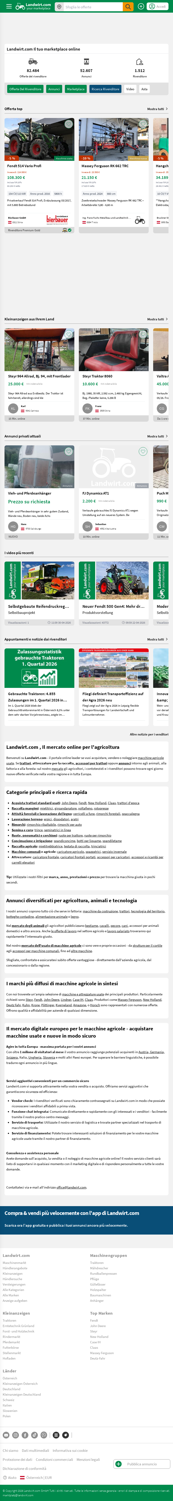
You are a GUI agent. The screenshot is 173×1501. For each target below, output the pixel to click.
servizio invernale (114, 851)
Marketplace (75, 89)
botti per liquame (89, 840)
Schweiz (8, 1399)
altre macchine (81, 950)
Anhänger (97, 1300)
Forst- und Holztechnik (18, 1331)
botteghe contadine (20, 916)
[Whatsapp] (44, 1435)
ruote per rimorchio (97, 835)
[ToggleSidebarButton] (9, 6)
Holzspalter (98, 1289)
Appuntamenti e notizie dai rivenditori (36, 639)
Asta (144, 89)
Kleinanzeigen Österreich (20, 1383)
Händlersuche (12, 1279)
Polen (7, 1416)
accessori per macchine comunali (35, 950)
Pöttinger (47, 1005)
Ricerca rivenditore (105, 89)
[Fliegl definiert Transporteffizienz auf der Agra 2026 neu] (114, 687)
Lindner (66, 999)
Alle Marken (11, 1295)
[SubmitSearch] (128, 6)
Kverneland (64, 1005)
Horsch (95, 1005)
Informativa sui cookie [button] (70, 1450)
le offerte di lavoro (64, 931)
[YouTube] (6, 1435)
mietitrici (46, 808)
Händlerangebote (15, 1268)
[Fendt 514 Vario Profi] (39, 175)
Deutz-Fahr (97, 1358)
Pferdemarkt (11, 1342)
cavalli (104, 925)
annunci (54, 89)
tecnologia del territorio (147, 911)
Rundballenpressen (103, 1273)
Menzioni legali (88, 1459)
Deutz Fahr (13, 1005)
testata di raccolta (77, 846)
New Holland (97, 802)
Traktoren (97, 1262)
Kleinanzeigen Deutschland (22, 1394)
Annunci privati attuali (23, 436)
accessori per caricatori (113, 857)
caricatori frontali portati (78, 857)
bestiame (91, 925)
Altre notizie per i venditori (149, 734)
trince (38, 830)
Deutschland (11, 1389)
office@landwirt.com (71, 1187)
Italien (7, 1405)
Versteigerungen (14, 1284)
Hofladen (9, 1358)
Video (130, 89)
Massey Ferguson (129, 999)
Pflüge (94, 1279)
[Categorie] (56, 1435)
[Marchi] (65, 1435)
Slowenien (10, 1410)
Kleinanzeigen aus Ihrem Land (29, 318)
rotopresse (101, 808)
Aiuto (9, 1477)
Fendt (82, 802)
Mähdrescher (99, 1268)
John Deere (69, 802)
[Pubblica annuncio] (141, 6)
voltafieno (85, 808)
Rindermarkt (11, 1336)
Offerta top (14, 108)
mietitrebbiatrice (50, 846)
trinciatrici (98, 846)
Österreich (10, 1378)
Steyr (29, 999)
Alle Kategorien (13, 1289)
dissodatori (61, 819)
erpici (48, 819)
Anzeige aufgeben (15, 1300)
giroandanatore (66, 808)
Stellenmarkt (12, 1353)
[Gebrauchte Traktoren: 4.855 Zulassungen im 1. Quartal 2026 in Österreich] (39, 687)
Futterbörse (11, 1347)
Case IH (78, 999)
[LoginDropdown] (157, 6)
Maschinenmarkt (14, 1262)
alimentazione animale (51, 916)
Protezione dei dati (17, 1459)
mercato (57, 768)
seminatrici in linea (57, 830)
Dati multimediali (35, 1450)
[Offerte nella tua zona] (59, 6)
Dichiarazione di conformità (24, 1468)
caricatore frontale (46, 857)
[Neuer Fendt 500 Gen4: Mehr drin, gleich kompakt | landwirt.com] (114, 594)
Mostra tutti (157, 108)
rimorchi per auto (69, 824)
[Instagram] (15, 1435)
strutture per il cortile (147, 945)
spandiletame (112, 840)
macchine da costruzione (100, 911)
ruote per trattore (71, 835)
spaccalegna (131, 813)
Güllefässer (97, 1284)
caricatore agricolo (70, 851)
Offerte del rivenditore (25, 89)
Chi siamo (10, 1450)
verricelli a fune (84, 813)
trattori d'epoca (128, 802)
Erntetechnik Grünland (18, 1325)
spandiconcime (64, 840)
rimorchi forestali (108, 813)
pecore (115, 925)
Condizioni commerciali (54, 1459)
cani (125, 925)
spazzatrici (93, 851)
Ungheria (34, 1057)
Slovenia (49, 1057)
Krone (35, 1005)
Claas (112, 802)
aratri (75, 819)
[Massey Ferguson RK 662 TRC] (114, 175)
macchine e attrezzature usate (83, 994)
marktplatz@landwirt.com (18, 1495)
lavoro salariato (118, 931)
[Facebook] (25, 1435)
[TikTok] (34, 1435)
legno (75, 916)
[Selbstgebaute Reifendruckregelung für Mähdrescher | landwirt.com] (39, 594)
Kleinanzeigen (13, 1273)
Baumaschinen (100, 1295)
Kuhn (26, 1005)
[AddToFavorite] (68, 124)
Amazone (79, 1005)
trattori (124, 911)
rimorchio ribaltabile (41, 824)
